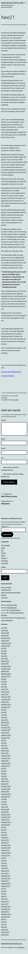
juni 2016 (4, 922)
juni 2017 (4, 891)
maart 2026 (4, 630)
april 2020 (4, 804)
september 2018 (6, 853)
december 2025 (5, 638)
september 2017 (6, 883)
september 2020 (6, 794)
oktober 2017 (5, 881)
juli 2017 (3, 888)
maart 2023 (4, 720)
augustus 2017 (5, 886)
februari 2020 (5, 809)
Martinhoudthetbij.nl (11, 3)
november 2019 (5, 817)
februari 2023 (5, 722)
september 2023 (6, 704)
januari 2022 (5, 753)
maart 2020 (4, 807)
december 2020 (5, 786)
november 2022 (5, 730)
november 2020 (5, 789)
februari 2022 (5, 750)
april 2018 (4, 865)
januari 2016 (5, 934)
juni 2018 (4, 860)
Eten (2, 550)
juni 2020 (4, 799)
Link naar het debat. (7, 376)
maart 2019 (4, 837)
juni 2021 (4, 771)
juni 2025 (4, 651)
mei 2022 (4, 743)
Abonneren (7, 534)
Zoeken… (3, 567)
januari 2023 (5, 725)
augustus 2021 (5, 766)
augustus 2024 (5, 676)
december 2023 (5, 697)
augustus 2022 (5, 738)
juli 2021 (3, 768)
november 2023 (5, 699)
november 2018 (5, 848)
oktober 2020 (5, 791)
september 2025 (6, 643)
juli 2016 (3, 919)
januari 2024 (5, 694)
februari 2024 (5, 692)
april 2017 (4, 896)
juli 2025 (3, 648)
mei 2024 (4, 684)
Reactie (4, 420)
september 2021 (6, 763)
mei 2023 (4, 715)
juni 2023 (4, 712)
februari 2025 (5, 661)
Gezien (3, 555)
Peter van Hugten (6, 587)
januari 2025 (5, 663)
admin (5, 398)
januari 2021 (5, 784)
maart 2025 (4, 658)
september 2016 (6, 914)
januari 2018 (5, 873)
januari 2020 (5, 812)
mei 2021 (4, 773)
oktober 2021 (5, 761)
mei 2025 (4, 653)
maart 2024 (4, 689)
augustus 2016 (5, 917)
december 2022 (5, 727)
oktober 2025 (5, 640)
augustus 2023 (5, 707)
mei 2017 (4, 894)
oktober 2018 (5, 850)
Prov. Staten (15, 400)
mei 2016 (4, 924)
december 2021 (5, 755)
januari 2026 (5, 635)
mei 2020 (4, 802)
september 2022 (6, 735)
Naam (3, 439)
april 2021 (4, 776)
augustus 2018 (5, 855)
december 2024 (5, 666)
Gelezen (3, 553)
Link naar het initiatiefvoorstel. (11, 372)
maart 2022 (4, 748)
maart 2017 (4, 899)
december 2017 (5, 876)
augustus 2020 (5, 796)
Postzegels (4, 561)
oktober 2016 (5, 911)
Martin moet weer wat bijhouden (10, 592)
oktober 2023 (5, 702)
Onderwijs (4, 558)
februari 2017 (5, 901)
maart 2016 (4, 929)
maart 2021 (4, 779)
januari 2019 (5, 842)
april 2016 (4, 927)
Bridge (3, 548)
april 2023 (4, 717)
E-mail (3, 448)
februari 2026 (5, 633)
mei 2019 (4, 832)
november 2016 (5, 909)
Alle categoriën (5, 545)
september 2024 (6, 674)
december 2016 (5, 906)
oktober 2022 (5, 733)
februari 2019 (5, 840)
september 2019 (6, 822)
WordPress (21, 947)
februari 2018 (5, 871)
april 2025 (4, 656)
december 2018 (5, 845)
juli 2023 (3, 709)
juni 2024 (4, 681)
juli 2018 (3, 858)
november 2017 (5, 878)
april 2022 (4, 745)
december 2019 (5, 814)
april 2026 (4, 628)
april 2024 (4, 686)
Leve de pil (4, 597)
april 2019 (4, 835)
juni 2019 (4, 830)
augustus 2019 (5, 825)
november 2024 (5, 669)
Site (2, 458)
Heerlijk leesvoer (6, 590)
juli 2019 (3, 827)
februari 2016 (5, 932)
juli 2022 (3, 740)
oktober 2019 (5, 819)
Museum (3, 595)
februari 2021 (5, 781)
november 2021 (5, 758)
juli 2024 (3, 679)
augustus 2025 (5, 646)
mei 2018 (4, 863)
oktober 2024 (5, 671)
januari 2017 (5, 904)
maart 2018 (4, 868)
